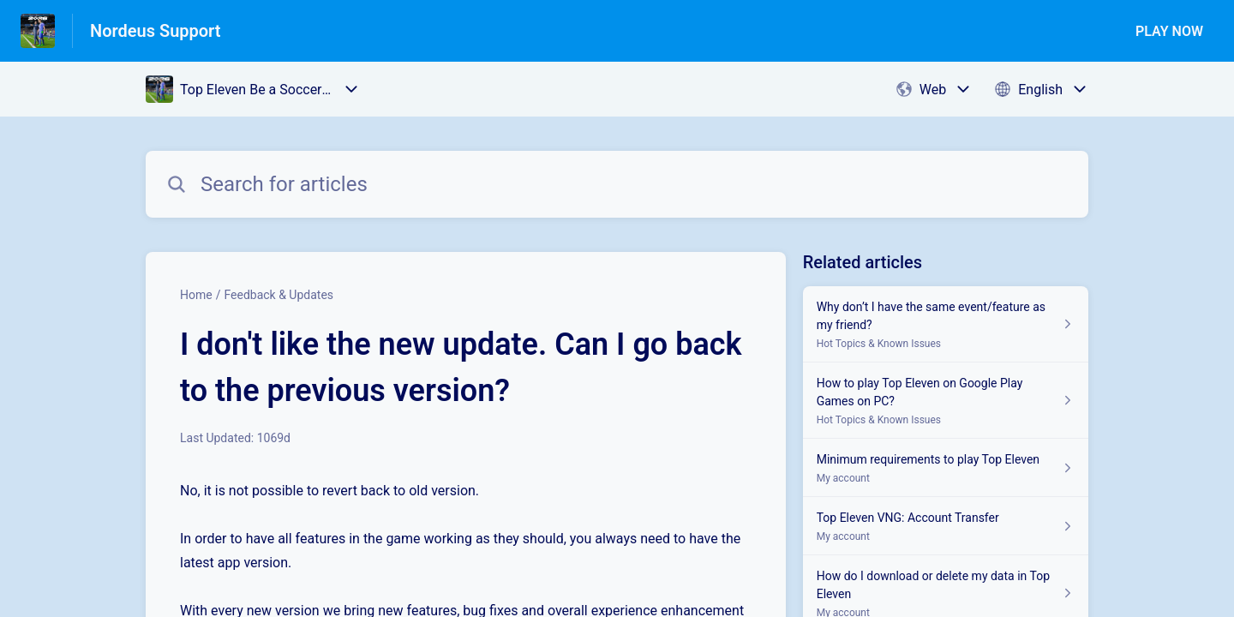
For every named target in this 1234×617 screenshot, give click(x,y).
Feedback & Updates (278, 295)
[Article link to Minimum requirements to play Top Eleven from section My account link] (945, 468)
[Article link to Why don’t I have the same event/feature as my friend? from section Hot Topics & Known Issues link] (945, 324)
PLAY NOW (1169, 31)
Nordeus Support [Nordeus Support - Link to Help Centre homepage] (155, 31)
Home (196, 295)
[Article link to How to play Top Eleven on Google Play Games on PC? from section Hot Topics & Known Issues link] (945, 400)
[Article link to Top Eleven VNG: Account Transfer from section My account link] (945, 526)
